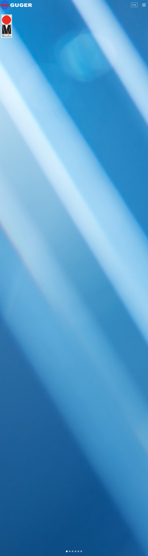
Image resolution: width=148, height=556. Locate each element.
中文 (134, 7)
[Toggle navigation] (144, 7)
